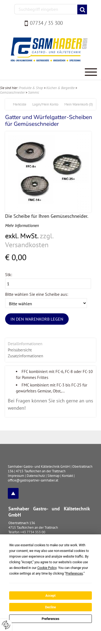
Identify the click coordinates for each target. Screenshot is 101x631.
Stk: (8, 274)
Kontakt (67, 475)
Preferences (51, 619)
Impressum (16, 475)
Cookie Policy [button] (46, 568)
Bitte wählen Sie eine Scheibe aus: (36, 294)
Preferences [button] (74, 573)
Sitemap (53, 475)
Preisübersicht (20, 349)
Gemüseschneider (12, 92)
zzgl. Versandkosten (29, 240)
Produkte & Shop (31, 88)
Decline (50, 607)
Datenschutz (36, 475)
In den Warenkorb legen (37, 319)
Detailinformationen (25, 343)
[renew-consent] (6, 625)
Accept (51, 596)
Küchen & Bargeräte (60, 88)
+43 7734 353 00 (32, 532)
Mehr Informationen (22, 225)
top (13, 493)
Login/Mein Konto (45, 104)
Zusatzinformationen (25, 355)
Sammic (33, 92)
